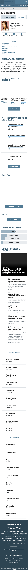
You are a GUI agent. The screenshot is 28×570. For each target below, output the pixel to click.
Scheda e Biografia (8, 17)
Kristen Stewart (11, 383)
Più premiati (11, 5)
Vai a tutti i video (14, 219)
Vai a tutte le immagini (14, 207)
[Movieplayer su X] (11, 528)
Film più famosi (8, 45)
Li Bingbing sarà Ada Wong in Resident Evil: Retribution (16, 317)
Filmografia (20, 17)
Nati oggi (4, 5)
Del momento (21, 5)
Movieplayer (4, 8)
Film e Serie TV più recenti (11, 47)
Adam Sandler (11, 514)
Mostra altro (14, 109)
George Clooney (11, 460)
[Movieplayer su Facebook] (8, 528)
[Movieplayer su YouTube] (17, 528)
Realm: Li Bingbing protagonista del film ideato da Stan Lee (17, 295)
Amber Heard (10, 413)
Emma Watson (11, 398)
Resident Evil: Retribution (5, 99)
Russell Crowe (11, 375)
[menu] (2, 2)
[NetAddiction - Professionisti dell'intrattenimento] (17, 555)
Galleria (6, 48)
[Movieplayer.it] (9, 2)
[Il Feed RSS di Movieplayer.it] (20, 528)
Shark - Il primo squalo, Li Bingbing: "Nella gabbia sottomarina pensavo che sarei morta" (13, 271)
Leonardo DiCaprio (12, 468)
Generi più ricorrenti (9, 52)
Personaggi (11, 8)
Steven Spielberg (12, 475)
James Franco (11, 406)
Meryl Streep (10, 444)
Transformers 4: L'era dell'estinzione (15, 99)
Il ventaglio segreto (14, 156)
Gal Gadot (9, 429)
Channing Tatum (12, 421)
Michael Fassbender (13, 360)
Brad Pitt (9, 483)
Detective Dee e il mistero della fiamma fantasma (16, 145)
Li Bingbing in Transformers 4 (16, 307)
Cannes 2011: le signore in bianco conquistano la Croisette (15, 329)
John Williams (11, 452)
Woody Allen (10, 506)
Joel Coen (9, 491)
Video (5, 50)
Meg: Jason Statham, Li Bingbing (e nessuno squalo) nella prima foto (16, 281)
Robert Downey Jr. (12, 367)
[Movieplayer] (14, 524)
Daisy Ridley (10, 390)
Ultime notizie (8, 54)
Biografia (6, 43)
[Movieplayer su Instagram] (14, 528)
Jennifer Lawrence (12, 498)
